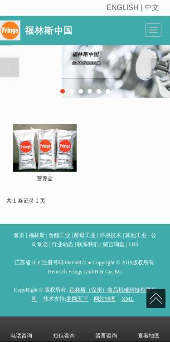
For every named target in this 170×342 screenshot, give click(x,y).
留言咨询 (106, 329)
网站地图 (105, 299)
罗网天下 (77, 299)
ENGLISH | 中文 (134, 7)
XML (127, 299)
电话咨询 (21, 329)
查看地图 (149, 329)
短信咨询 (64, 329)
